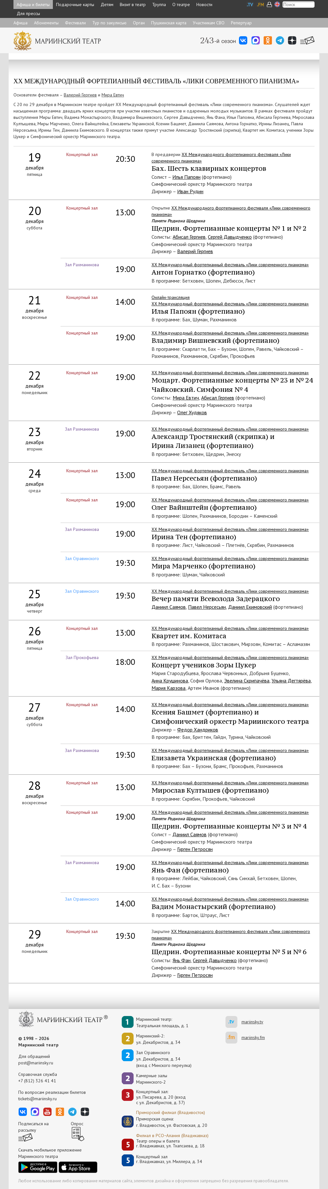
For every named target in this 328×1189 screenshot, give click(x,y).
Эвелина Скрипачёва (246, 680)
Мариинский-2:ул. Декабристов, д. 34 (158, 1039)
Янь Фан (182, 960)
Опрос (77, 1124)
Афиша (20, 23)
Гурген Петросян (195, 849)
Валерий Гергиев (80, 95)
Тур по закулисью (109, 23)
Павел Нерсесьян (207, 607)
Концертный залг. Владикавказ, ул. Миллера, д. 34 (169, 1159)
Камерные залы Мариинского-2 (151, 1079)
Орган (139, 23)
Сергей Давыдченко (230, 237)
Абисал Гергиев (189, 237)
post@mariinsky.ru (35, 1063)
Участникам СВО (209, 23)
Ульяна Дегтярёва (291, 680)
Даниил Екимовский (250, 607)
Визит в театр (133, 4)
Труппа (159, 4)
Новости (204, 4)
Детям (107, 4)
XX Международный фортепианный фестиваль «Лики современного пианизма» (230, 558)
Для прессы (28, 13)
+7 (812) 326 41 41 (37, 1081)
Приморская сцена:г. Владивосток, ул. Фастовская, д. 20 (165, 1122)
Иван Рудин (190, 191)
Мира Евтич (113, 95)
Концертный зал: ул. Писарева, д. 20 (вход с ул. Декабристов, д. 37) (161, 1097)
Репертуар (241, 23)
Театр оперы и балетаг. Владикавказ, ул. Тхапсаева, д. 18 (170, 1144)
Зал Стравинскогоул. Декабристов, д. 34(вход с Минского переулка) (164, 1059)
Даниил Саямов (169, 607)
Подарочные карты (75, 4)
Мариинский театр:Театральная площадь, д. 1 (162, 1022)
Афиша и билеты (33, 4)
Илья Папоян (186, 177)
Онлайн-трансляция (171, 297)
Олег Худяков (192, 412)
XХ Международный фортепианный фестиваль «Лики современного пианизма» (230, 265)
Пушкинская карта (168, 23)
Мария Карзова (168, 688)
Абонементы (46, 23)
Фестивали (75, 23)
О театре (181, 4)
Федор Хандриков (197, 729)
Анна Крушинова (170, 680)
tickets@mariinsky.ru (37, 1099)
